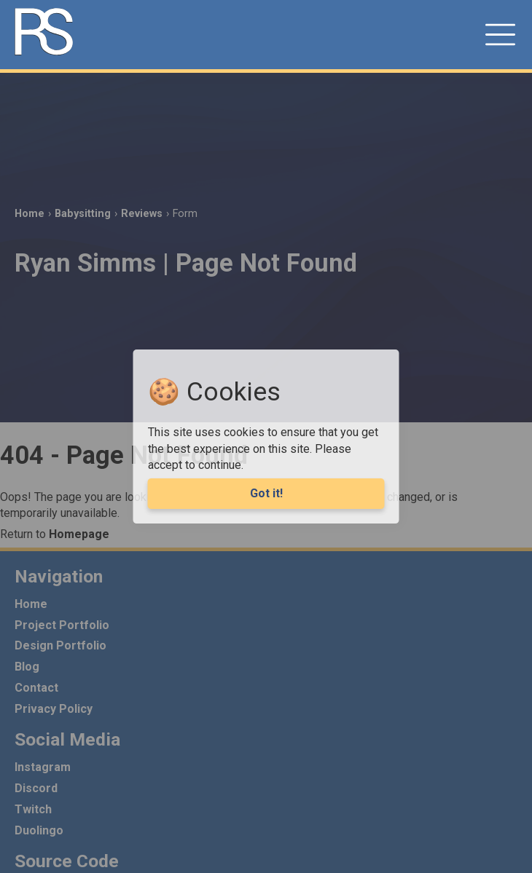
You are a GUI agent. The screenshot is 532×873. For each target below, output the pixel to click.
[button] (500, 34)
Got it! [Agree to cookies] (266, 493)
